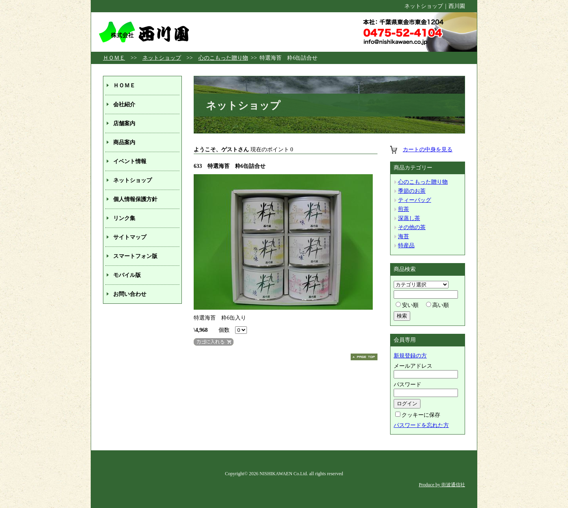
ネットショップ (161, 58)
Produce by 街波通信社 (442, 484)
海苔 (403, 236)
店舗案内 (124, 123)
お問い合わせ (129, 294)
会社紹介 (124, 104)
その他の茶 (412, 227)
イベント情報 (129, 161)
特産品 (406, 245)
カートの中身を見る (427, 149)
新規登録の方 (410, 356)
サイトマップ (129, 237)
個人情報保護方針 (135, 199)
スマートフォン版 (135, 256)
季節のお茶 (412, 191)
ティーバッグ (414, 200)
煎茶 (403, 209)
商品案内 (124, 142)
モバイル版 (127, 275)
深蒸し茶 (409, 218)
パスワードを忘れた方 (421, 425)
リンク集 (124, 218)
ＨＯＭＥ (114, 58)
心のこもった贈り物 (223, 58)
